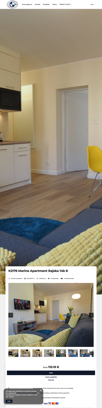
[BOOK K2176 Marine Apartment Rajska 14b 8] (51, 373)
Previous (10, 315)
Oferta (54, 4)
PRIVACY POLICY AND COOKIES (27, 393)
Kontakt (37, 4)
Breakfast (46, 4)
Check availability (51, 377)
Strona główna (27, 4)
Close (9, 401)
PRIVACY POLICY (65, 4)
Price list (51, 380)
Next (91, 315)
